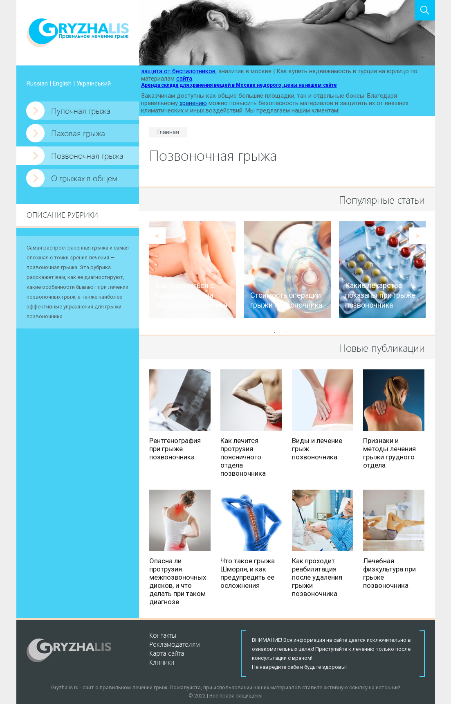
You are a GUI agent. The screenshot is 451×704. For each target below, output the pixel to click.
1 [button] (275, 332)
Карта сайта (166, 652)
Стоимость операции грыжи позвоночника (286, 300)
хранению (193, 103)
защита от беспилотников (178, 71)
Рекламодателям (174, 643)
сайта (184, 78)
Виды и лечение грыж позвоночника (317, 448)
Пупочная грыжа (80, 110)
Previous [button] (157, 235)
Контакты (162, 634)
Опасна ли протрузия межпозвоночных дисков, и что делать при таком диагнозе (177, 581)
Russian (37, 83)
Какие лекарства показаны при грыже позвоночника (380, 295)
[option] (192, 269)
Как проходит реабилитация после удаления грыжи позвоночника (317, 577)
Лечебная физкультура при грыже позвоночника (389, 573)
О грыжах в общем (84, 177)
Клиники (161, 661)
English (62, 83)
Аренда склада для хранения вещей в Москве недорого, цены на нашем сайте (239, 85)
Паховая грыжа (78, 132)
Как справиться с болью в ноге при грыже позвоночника (191, 295)
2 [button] (287, 332)
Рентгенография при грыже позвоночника (175, 448)
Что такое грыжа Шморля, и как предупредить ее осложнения (247, 573)
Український (93, 83)
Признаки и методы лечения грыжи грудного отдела (389, 452)
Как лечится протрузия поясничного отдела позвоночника (243, 456)
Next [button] (417, 235)
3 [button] (299, 332)
